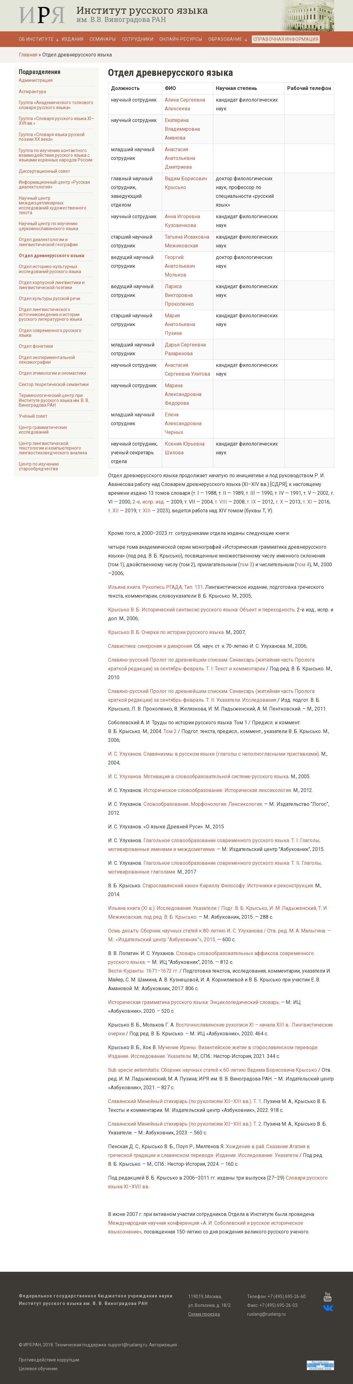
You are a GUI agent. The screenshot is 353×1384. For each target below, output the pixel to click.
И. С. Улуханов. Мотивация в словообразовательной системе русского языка (198, 776)
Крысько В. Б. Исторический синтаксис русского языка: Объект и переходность (201, 610)
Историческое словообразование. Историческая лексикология (217, 790)
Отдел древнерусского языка (51, 255)
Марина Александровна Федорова (183, 394)
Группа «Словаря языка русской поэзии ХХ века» (52, 137)
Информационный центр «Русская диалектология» (54, 184)
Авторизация (163, 1344)
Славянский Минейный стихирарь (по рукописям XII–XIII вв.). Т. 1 (184, 1101)
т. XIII (144, 511)
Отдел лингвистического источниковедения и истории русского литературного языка (50, 314)
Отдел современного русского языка (50, 333)
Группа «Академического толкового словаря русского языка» (56, 105)
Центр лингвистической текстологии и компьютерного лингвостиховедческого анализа (53, 448)
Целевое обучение (38, 1368)
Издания (73, 39)
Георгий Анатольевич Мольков (180, 266)
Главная (28, 55)
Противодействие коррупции (49, 1359)
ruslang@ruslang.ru (266, 1314)
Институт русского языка (142, 10)
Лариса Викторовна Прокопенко (179, 295)
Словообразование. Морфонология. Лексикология (202, 804)
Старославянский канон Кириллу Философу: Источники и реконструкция (228, 886)
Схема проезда (204, 1314)
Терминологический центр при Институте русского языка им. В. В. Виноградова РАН (54, 400)
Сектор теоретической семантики (54, 384)
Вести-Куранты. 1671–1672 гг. (143, 971)
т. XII (113, 511)
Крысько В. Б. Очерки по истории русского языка (166, 632)
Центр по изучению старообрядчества (39, 466)
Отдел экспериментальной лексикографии (47, 360)
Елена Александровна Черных (183, 423)
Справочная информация (286, 39)
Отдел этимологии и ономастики (52, 373)
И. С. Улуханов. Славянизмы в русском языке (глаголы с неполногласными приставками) (213, 754)
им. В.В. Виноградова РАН (121, 19)
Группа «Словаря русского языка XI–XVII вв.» (56, 121)
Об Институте (36, 39)
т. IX (251, 502)
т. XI (307, 502)
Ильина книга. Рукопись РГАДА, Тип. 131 (155, 587)
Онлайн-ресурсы (180, 39)
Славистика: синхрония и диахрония (150, 646)
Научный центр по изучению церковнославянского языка (48, 226)
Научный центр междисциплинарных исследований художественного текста (52, 205)
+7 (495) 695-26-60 (286, 1296)
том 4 (303, 565)
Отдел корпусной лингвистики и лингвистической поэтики (52, 285)
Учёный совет (33, 416)
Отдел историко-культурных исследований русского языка (50, 269)
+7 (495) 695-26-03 (278, 1305)
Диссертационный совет (44, 171)
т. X (279, 502)
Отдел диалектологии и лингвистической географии (48, 242)
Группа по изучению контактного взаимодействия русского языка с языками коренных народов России (55, 155)
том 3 (246, 565)
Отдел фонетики (36, 346)
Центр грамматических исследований (43, 430)
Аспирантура (32, 91)
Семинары (103, 39)
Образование (225, 39)
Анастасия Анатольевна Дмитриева (180, 158)
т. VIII (221, 502)
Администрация (36, 80)
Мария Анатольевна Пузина (180, 324)
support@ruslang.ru (127, 1344)
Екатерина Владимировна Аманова (182, 129)
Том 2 (170, 731)
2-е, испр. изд (148, 502)
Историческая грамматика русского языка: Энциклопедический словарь (193, 1002)
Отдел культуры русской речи (49, 298)
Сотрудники (137, 39)
